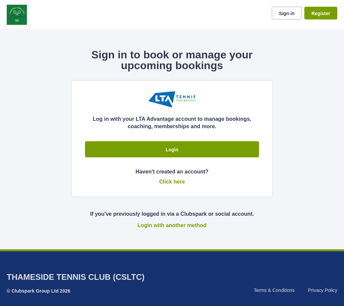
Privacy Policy (322, 290)
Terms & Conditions (274, 290)
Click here (172, 182)
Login (172, 149)
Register (320, 13)
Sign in (287, 13)
